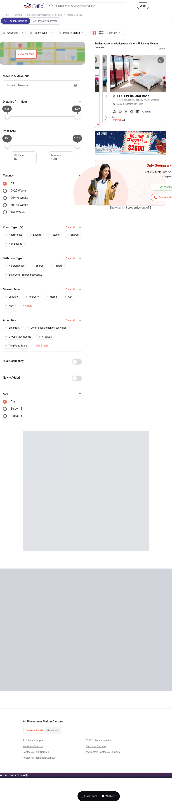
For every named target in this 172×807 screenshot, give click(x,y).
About (4, 775)
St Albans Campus (33, 740)
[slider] (7, 116)
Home (6, 15)
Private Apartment (45, 21)
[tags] (138, 106)
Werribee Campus (33, 746)
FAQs (25, 775)
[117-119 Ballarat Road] (138, 99)
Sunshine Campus (96, 746)
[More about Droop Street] (105, 73)
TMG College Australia (98, 740)
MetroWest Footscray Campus (103, 752)
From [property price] (119, 119)
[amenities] (126, 112)
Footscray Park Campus (36, 752)
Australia (18, 15)
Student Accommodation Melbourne (44, 15)
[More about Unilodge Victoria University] (97, 73)
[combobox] (86, 6)
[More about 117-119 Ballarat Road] (138, 73)
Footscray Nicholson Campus (39, 757)
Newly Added (11, 377)
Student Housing (15, 21)
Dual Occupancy (13, 361)
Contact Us (15, 775)
